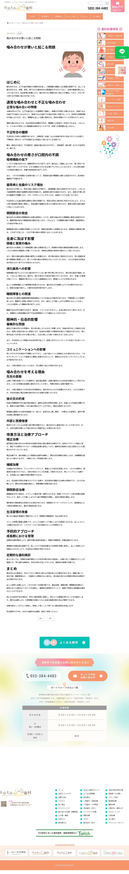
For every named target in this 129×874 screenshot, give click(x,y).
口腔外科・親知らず (114, 85)
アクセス (83, 16)
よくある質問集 (89, 793)
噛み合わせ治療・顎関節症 (68, 812)
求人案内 (96, 16)
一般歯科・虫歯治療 (114, 35)
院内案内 (86, 797)
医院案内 (45, 16)
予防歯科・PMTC (113, 78)
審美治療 (110, 64)
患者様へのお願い (114, 793)
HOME (32, 16)
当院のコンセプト (64, 793)
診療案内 (58, 16)
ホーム (60, 790)
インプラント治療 (114, 99)
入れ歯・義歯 (112, 113)
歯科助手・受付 (89, 822)
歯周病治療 (111, 43)
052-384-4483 (99, 8)
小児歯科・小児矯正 (114, 57)
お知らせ (61, 819)
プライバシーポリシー (116, 822)
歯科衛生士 (62, 822)
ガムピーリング (113, 106)
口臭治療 (110, 127)
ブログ (85, 819)
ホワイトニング (113, 71)
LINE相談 (122, 52)
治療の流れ (62, 797)
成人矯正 (110, 50)
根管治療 (110, 120)
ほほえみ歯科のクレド (91, 790)
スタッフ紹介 (71, 16)
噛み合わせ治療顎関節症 (113, 92)
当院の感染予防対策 (115, 790)
